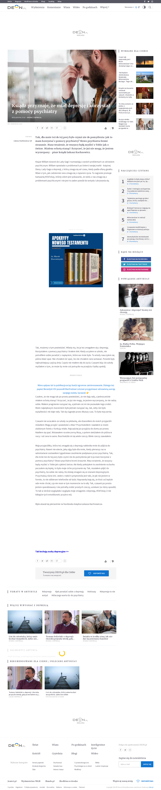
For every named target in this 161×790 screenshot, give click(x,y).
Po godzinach (90, 7)
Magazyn (18, 1)
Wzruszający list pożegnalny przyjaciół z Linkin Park (133, 379)
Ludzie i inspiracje (15, 697)
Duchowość (57, 762)
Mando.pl (50, 781)
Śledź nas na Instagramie (135, 269)
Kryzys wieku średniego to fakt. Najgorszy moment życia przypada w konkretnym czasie (126, 125)
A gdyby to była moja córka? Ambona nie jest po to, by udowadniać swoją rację (138, 181)
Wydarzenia (37, 7)
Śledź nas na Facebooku (135, 259)
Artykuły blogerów (39, 766)
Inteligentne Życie (18, 117)
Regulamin (19, 787)
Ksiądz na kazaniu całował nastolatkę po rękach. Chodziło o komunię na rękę (126, 92)
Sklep (59, 1)
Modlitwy (77, 769)
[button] (144, 7)
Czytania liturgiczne (81, 762)
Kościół (36, 753)
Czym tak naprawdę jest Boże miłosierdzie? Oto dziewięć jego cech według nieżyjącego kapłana (126, 65)
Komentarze (54, 7)
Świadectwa (57, 766)
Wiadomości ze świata (127, 382)
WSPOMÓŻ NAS (145, 781)
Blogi (43, 1)
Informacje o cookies (70, 787)
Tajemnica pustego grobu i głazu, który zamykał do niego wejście (138, 200)
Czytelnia (57, 753)
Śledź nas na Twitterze (135, 264)
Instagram (152, 1)
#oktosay (91, 591)
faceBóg (51, 1)
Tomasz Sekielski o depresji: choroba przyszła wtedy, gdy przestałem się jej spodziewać (60, 638)
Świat (35, 744)
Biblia (10, 1)
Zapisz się (147, 764)
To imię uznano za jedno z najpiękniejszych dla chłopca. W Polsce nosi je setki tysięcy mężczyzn (126, 110)
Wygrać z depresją (34, 117)
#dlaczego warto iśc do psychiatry (68, 595)
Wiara (66, 7)
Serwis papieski (38, 762)
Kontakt (42, 787)
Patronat (82, 787)
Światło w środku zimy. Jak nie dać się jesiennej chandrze (97, 637)
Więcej (103, 7)
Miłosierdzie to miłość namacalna (136, 218)
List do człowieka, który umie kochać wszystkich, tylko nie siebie (23, 638)
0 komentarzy (132, 222)
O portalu (11, 787)
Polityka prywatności (31, 787)
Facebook (144, 1)
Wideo (76, 7)
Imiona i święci (58, 769)
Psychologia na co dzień (55, 697)
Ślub (33, 769)
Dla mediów (50, 787)
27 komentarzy (133, 184)
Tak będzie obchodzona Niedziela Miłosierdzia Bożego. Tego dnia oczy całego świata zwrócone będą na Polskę (126, 80)
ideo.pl (151, 787)
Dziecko (123, 348)
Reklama (59, 787)
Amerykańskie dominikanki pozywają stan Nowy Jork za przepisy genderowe (138, 239)
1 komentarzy (132, 203)
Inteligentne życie (98, 746)
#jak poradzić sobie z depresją (69, 591)
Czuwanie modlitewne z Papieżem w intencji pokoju (138, 228)
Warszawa (129, 7)
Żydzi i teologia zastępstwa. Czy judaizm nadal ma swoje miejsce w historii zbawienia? (139, 191)
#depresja (46, 591)
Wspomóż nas (96, 573)
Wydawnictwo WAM (31, 781)
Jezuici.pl (12, 781)
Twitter (148, 1)
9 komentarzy (132, 193)
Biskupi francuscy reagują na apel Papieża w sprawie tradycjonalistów (138, 210)
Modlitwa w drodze (31, 1)
